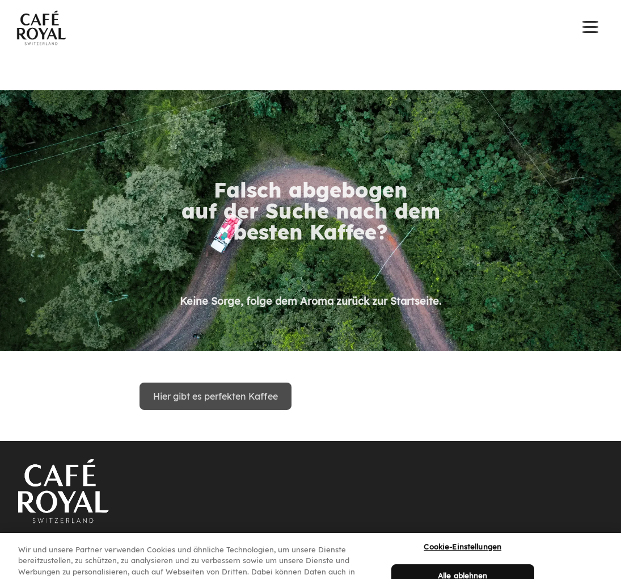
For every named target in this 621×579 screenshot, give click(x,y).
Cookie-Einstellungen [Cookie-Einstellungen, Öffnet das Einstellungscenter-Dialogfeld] (462, 551)
